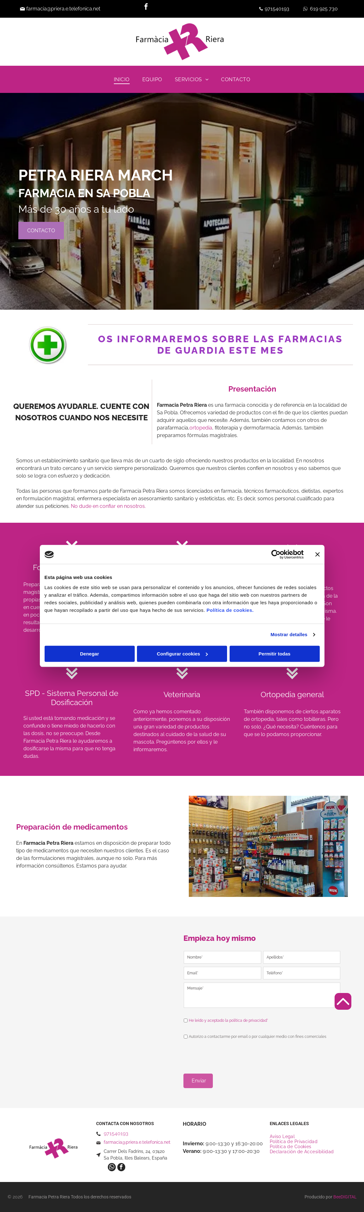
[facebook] (146, 7)
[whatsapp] (111, 1168)
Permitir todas (275, 653)
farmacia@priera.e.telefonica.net (63, 9)
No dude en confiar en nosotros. (108, 506)
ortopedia (200, 428)
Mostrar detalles (288, 634)
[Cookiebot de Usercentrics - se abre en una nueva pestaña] (276, 554)
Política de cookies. (230, 610)
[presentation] (232, 1054)
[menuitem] (122, 79)
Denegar (89, 653)
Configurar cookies (182, 653)
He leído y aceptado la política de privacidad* (228, 1020)
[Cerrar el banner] (317, 554)
